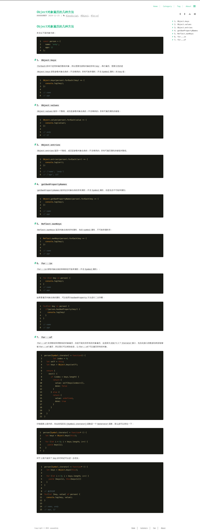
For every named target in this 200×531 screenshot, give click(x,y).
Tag (178, 6)
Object (85, 15)
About (188, 6)
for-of (95, 15)
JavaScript (72, 15)
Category (167, 6)
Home (155, 6)
